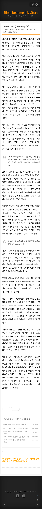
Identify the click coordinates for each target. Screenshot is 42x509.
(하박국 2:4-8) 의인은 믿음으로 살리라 (13, 424)
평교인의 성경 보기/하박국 (16, 29)
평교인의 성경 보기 (9, 419)
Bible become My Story (21, 12)
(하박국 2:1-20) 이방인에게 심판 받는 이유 (15, 437)
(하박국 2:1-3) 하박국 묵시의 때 (17, 26)
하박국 (17, 419)
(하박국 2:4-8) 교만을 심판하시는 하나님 (14, 428)
